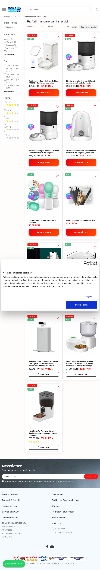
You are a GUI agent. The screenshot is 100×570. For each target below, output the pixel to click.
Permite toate (81, 305)
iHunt (8, 51)
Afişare (88, 296)
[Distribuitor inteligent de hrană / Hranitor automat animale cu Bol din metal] (81, 56)
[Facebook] (47, 547)
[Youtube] (51, 547)
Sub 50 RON (11, 65)
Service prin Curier (11, 512)
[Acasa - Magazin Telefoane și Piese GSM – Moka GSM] (14, 9)
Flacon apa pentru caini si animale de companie (42, 221)
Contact (56, 506)
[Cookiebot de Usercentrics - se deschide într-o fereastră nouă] (85, 263)
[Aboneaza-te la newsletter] (91, 476)
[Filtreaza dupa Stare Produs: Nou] (5, 27)
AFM (8, 39)
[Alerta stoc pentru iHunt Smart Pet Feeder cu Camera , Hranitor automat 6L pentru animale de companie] (44, 447)
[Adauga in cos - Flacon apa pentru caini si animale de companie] (44, 232)
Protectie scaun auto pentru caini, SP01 (80, 220)
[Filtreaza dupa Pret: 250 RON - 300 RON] (5, 85)
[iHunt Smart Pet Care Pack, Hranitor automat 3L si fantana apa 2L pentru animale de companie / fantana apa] (81, 337)
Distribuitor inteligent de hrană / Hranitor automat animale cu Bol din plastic (44, 152)
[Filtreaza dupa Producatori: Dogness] (5, 45)
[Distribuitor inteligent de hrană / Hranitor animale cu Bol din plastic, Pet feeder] (81, 125)
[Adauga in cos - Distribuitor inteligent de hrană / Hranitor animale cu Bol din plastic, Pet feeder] (81, 162)
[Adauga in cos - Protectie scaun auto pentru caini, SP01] (81, 232)
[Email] (47, 476)
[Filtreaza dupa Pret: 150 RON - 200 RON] (5, 74)
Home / (7, 17)
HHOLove (10, 48)
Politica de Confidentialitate (64, 481)
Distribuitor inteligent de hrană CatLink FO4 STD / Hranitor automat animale (43, 82)
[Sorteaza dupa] (88, 27)
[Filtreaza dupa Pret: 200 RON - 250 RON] (5, 80)
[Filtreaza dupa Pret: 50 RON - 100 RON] (5, 68)
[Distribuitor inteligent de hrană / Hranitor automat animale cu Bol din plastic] (44, 125)
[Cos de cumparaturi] (97, 9)
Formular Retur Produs (63, 512)
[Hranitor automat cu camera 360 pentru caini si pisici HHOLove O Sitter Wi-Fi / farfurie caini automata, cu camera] (44, 337)
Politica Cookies (10, 494)
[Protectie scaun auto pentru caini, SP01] (81, 195)
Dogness (10, 45)
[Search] (57, 9)
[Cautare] (87, 9)
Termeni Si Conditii (11, 500)
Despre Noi (57, 494)
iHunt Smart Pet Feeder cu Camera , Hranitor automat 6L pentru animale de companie (43, 433)
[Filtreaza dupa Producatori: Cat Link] (5, 42)
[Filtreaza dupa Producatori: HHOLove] (5, 48)
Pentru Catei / (17, 17)
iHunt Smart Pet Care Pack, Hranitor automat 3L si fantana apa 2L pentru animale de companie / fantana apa (79, 364)
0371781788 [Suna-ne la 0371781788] (58, 528)
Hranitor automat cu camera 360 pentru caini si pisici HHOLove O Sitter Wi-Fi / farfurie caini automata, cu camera (43, 364)
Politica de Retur (10, 506)
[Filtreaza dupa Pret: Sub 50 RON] (5, 65)
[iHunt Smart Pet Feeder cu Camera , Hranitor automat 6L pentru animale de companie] (44, 406)
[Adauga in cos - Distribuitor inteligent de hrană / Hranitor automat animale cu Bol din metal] (81, 92)
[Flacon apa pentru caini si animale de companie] (44, 195)
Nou (8, 27)
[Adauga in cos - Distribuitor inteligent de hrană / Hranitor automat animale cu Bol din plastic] (44, 162)
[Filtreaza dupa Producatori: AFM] (5, 39)
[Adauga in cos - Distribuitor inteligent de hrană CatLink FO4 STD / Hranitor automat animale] (44, 92)
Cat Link (9, 42)
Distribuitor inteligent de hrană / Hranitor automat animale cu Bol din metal (81, 82)
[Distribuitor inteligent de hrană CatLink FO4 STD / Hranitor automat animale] (44, 56)
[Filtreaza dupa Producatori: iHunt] (5, 51)
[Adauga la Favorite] (57, 36)
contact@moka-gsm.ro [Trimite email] (62, 532)
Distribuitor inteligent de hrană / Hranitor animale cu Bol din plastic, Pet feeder (81, 152)
